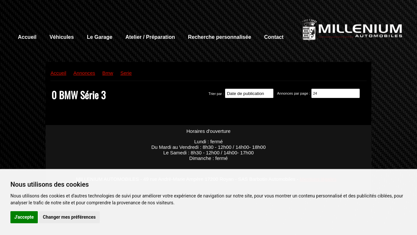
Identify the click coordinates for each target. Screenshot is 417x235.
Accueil (27, 37)
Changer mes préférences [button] (69, 217)
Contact (274, 37)
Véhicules (62, 37)
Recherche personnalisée (219, 37)
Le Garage (99, 37)
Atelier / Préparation (150, 37)
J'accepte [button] (24, 217)
